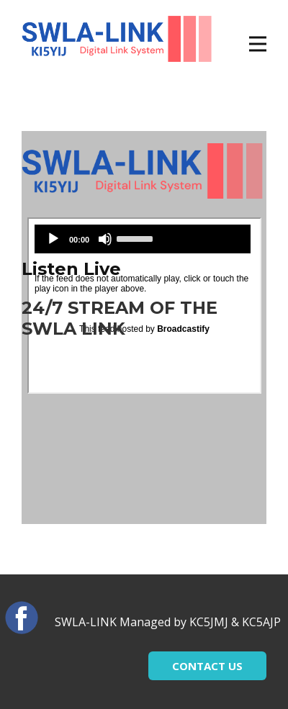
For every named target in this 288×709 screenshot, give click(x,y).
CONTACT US (207, 666)
